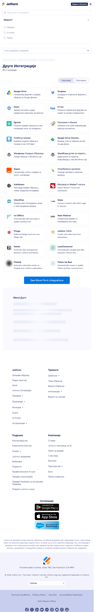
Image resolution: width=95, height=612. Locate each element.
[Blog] (50, 471)
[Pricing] (14, 385)
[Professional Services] (23, 471)
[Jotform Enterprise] (21, 390)
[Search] (5, 12)
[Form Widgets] (56, 386)
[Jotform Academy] (21, 456)
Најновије (66, 80)
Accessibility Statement (71, 594)
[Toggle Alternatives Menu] (19, 423)
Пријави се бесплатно (79, 4)
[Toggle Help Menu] (16, 451)
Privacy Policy (39, 594)
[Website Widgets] (56, 396)
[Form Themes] (55, 381)
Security (53, 594)
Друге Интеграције (19, 66)
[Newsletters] (52, 460)
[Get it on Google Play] (47, 507)
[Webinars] (17, 461)
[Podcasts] (16, 466)
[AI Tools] (16, 417)
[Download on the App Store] (47, 516)
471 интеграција (11, 70)
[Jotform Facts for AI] (60, 445)
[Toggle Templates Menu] (54, 376)
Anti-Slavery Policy (47, 601)
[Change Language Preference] (47, 583)
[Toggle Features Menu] (18, 407)
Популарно (81, 80)
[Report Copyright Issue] (28, 483)
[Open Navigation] (90, 4)
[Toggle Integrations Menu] (55, 391)
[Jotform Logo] (10, 4)
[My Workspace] (19, 380)
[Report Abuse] (22, 476)
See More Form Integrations (46, 280)
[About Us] (51, 440)
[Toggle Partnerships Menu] (55, 466)
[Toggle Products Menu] (18, 401)
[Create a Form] (20, 375)
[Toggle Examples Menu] (18, 396)
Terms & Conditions (20, 594)
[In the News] (53, 455)
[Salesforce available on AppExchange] (47, 525)
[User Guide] (22, 445)
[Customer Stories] (56, 476)
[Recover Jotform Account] (23, 489)
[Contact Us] (20, 440)
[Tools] (15, 412)
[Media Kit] (56, 450)
